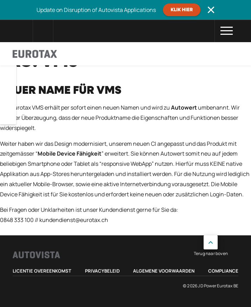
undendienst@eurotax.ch (75, 220)
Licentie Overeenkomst (42, 271)
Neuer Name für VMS (60, 90)
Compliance (223, 271)
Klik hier (182, 9)
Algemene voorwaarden (163, 271)
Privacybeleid (102, 271)
